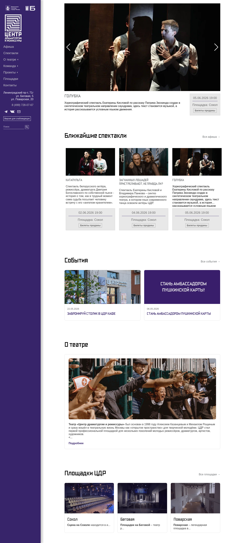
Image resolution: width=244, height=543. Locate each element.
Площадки (10, 79)
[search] (27, 127)
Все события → (210, 261)
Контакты (10, 85)
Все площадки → (209, 474)
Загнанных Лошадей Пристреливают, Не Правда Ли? (141, 182)
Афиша (8, 46)
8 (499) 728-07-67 (22, 105)
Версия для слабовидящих (17, 118)
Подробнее (76, 443)
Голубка (72, 95)
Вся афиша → (211, 136)
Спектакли (10, 53)
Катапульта (74, 180)
